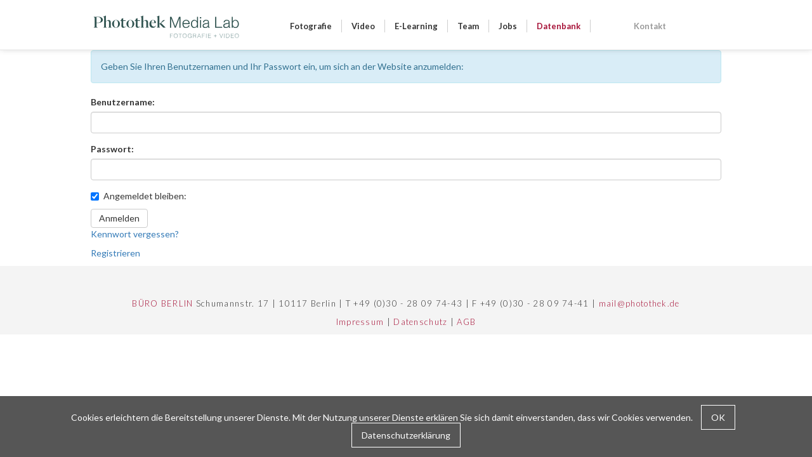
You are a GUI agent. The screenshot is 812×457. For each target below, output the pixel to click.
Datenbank (558, 26)
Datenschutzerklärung (406, 435)
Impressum (360, 322)
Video (363, 26)
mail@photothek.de (639, 303)
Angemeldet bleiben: (139, 195)
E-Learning (416, 26)
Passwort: (112, 148)
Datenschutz (420, 322)
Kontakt (650, 26)
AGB (466, 322)
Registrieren (115, 253)
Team (468, 26)
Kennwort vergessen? (135, 233)
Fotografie (311, 26)
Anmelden (119, 218)
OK (718, 417)
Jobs (508, 26)
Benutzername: (123, 101)
